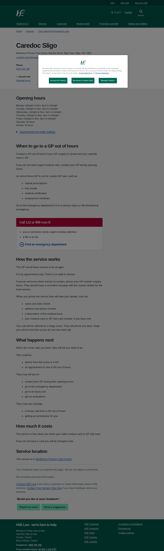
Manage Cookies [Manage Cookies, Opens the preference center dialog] (108, 80)
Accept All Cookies (58, 80)
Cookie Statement (85, 73)
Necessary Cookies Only (83, 80)
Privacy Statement (102, 73)
